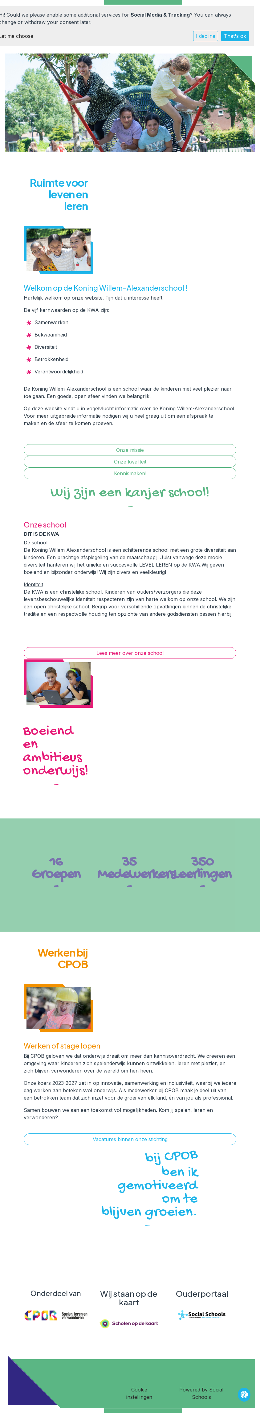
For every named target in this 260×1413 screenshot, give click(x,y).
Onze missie (130, 450)
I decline (205, 36)
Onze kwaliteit (130, 462)
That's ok (235, 36)
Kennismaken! (130, 473)
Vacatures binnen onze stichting (130, 1139)
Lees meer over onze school (130, 653)
